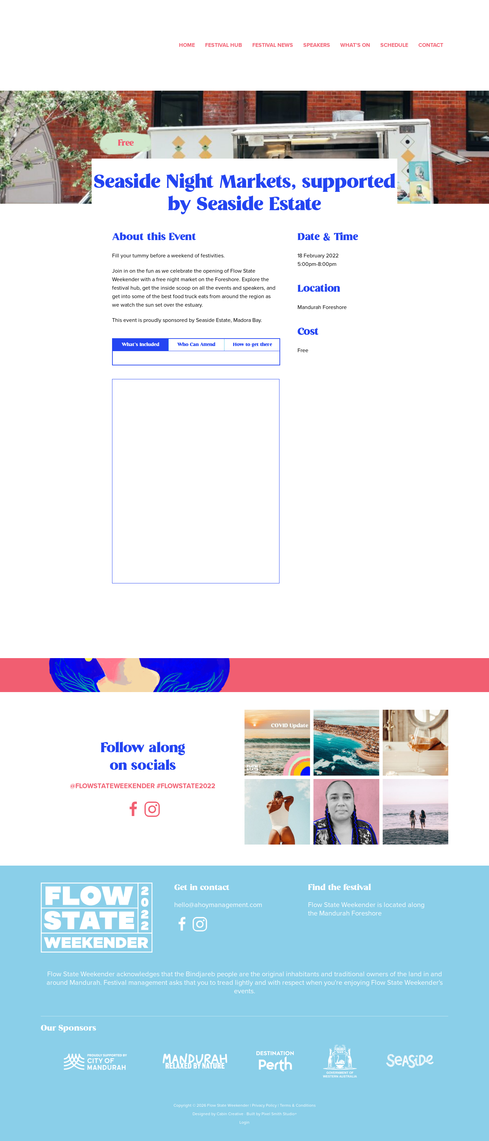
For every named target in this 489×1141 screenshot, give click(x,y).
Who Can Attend (196, 344)
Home (187, 44)
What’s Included (140, 344)
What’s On (355, 44)
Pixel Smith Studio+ (279, 1111)
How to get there (252, 344)
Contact (430, 44)
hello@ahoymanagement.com (218, 904)
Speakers (316, 44)
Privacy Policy (264, 1102)
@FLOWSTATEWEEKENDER (112, 785)
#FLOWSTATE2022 (186, 785)
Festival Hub (223, 44)
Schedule (394, 44)
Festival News (272, 44)
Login (244, 1119)
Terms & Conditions (298, 1102)
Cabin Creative (230, 1111)
